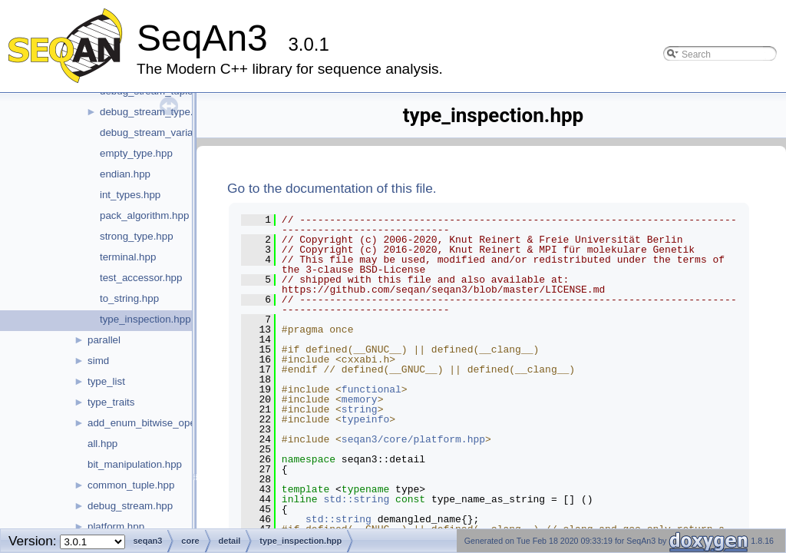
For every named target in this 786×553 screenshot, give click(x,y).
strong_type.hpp (136, 236)
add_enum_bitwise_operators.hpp (165, 423)
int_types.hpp (130, 194)
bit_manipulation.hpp (135, 464)
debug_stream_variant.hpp (161, 132)
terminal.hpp (128, 257)
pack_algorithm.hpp (144, 215)
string (360, 409)
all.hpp (102, 443)
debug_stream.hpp (130, 506)
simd (98, 360)
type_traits (111, 402)
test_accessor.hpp (141, 277)
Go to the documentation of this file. (332, 188)
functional (371, 389)
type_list (106, 381)
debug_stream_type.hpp (155, 112)
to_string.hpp (129, 298)
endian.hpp (125, 174)
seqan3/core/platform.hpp (413, 439)
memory (360, 399)
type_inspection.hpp (145, 319)
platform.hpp (116, 526)
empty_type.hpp (136, 153)
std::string (356, 499)
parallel (104, 340)
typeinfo (365, 419)
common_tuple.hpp (131, 485)
